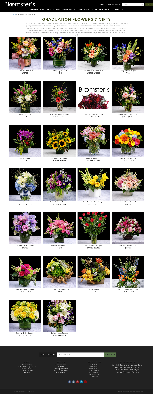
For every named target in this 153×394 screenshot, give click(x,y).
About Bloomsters (60, 365)
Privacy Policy (30, 391)
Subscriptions (84, 9)
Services (117, 9)
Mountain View (120, 370)
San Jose (136, 370)
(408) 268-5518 (116, 4)
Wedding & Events (102, 9)
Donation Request (60, 372)
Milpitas (127, 367)
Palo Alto (129, 370)
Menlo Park (119, 367)
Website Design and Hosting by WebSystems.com (130, 391)
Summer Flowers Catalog (40, 9)
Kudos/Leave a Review (61, 370)
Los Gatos (138, 365)
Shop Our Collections (64, 9)
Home (14, 14)
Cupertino (123, 365)
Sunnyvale (126, 372)
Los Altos (131, 365)
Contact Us (60, 367)
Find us (27, 372)
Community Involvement (60, 369)
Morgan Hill (135, 367)
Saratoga (119, 372)
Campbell (115, 365)
